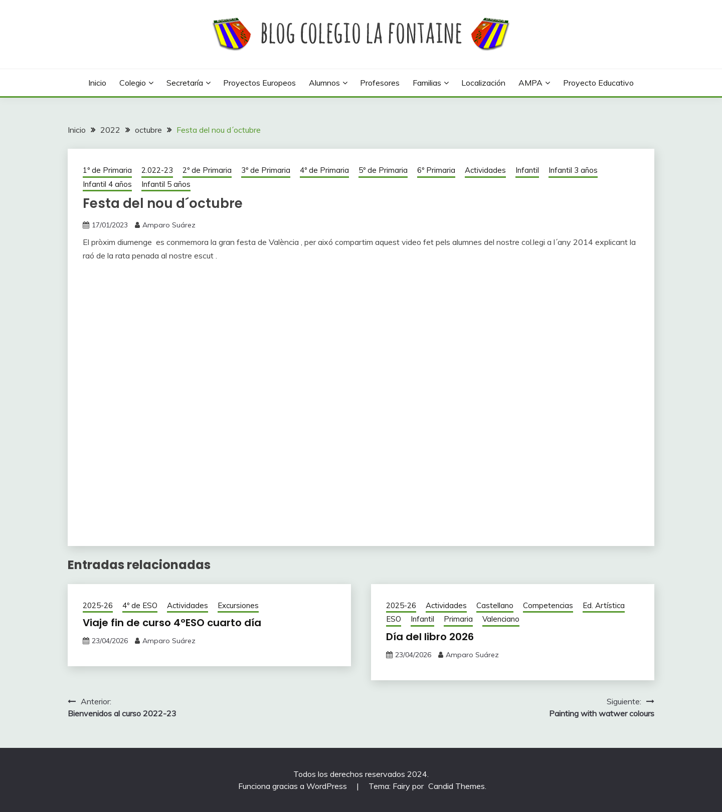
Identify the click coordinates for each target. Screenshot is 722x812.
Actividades (485, 170)
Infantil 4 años (107, 184)
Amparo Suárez (169, 224)
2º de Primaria (207, 170)
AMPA (530, 83)
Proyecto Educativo (598, 83)
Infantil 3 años (573, 170)
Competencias (548, 605)
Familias (427, 83)
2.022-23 (157, 170)
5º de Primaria (383, 170)
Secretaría (184, 83)
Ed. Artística (604, 605)
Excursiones (238, 605)
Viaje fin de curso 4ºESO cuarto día (172, 623)
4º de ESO (139, 605)
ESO (393, 619)
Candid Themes (456, 786)
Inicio (97, 83)
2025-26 (98, 605)
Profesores (380, 83)
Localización (483, 83)
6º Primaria (436, 170)
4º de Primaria (324, 170)
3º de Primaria (265, 170)
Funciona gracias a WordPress (293, 786)
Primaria (458, 619)
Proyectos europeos (259, 83)
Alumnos (324, 83)
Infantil (527, 170)
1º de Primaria (107, 170)
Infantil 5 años (166, 184)
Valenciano (500, 619)
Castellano (494, 605)
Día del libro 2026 (430, 637)
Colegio (132, 83)
